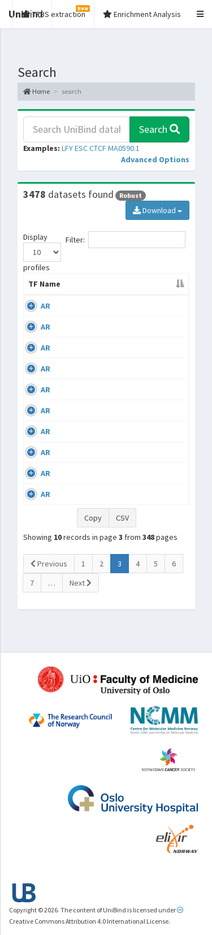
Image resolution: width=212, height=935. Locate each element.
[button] (155, 159)
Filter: (125, 239)
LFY (67, 148)
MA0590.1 (124, 148)
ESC (81, 148)
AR (45, 317)
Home (36, 91)
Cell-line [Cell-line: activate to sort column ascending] (97, 295)
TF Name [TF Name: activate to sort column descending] (38, 289)
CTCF (97, 148)
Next (81, 605)
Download (157, 210)
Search (159, 129)
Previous (49, 586)
